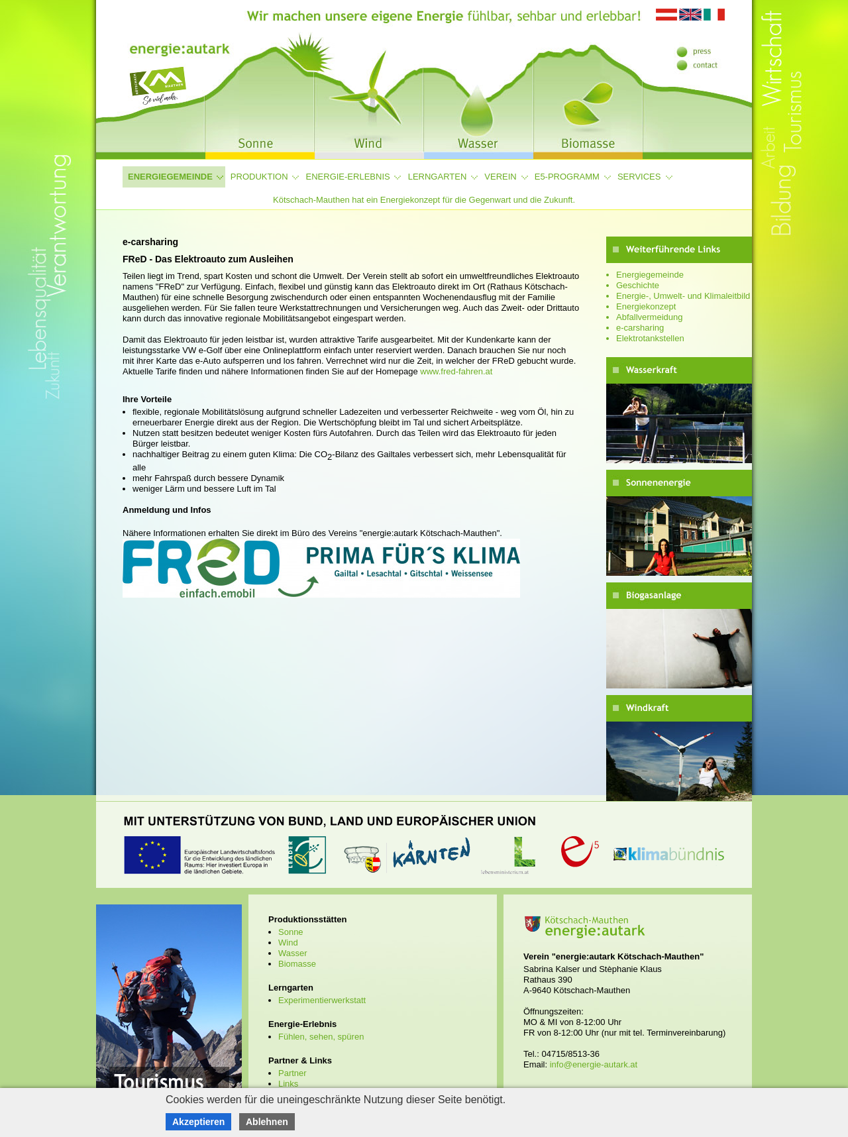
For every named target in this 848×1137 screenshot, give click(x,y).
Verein (500, 177)
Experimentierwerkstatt (322, 1000)
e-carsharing (640, 328)
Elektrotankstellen (650, 338)
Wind (288, 943)
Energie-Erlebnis (348, 177)
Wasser (292, 953)
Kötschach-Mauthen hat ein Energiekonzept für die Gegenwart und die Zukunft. (424, 200)
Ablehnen (267, 1121)
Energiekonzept (646, 306)
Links (288, 1084)
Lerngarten (437, 177)
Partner (292, 1073)
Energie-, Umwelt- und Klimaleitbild (683, 296)
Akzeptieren (198, 1121)
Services (639, 177)
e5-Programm (567, 177)
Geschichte (637, 285)
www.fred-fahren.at (456, 371)
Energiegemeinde (170, 177)
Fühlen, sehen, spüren (321, 1037)
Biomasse (297, 964)
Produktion (259, 177)
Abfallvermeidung (649, 317)
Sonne (290, 932)
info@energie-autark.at (593, 1064)
